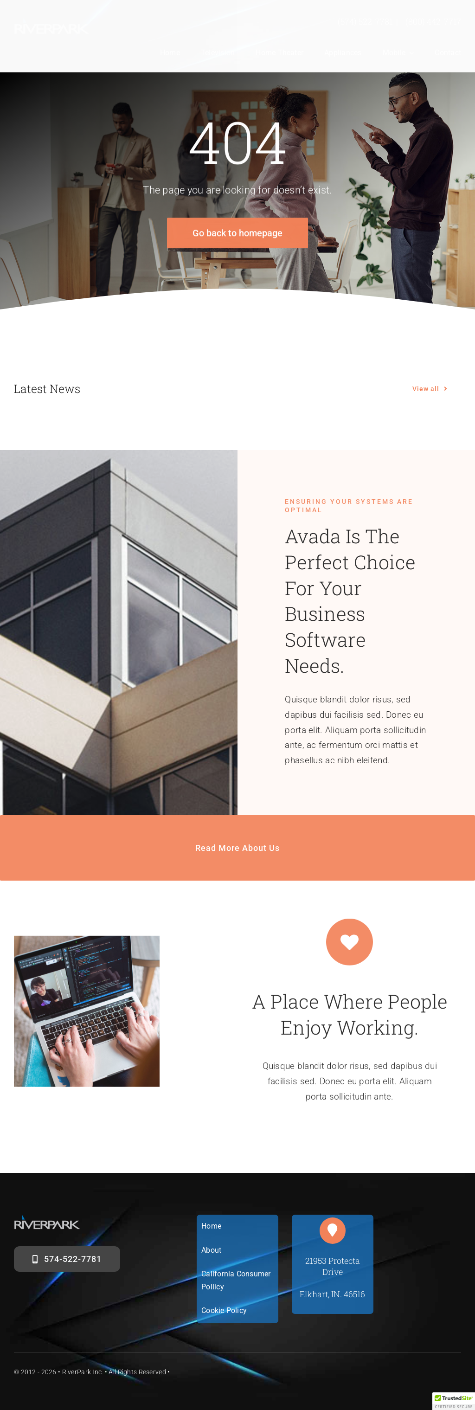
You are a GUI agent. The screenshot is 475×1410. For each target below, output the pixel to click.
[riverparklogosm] (52, 21)
